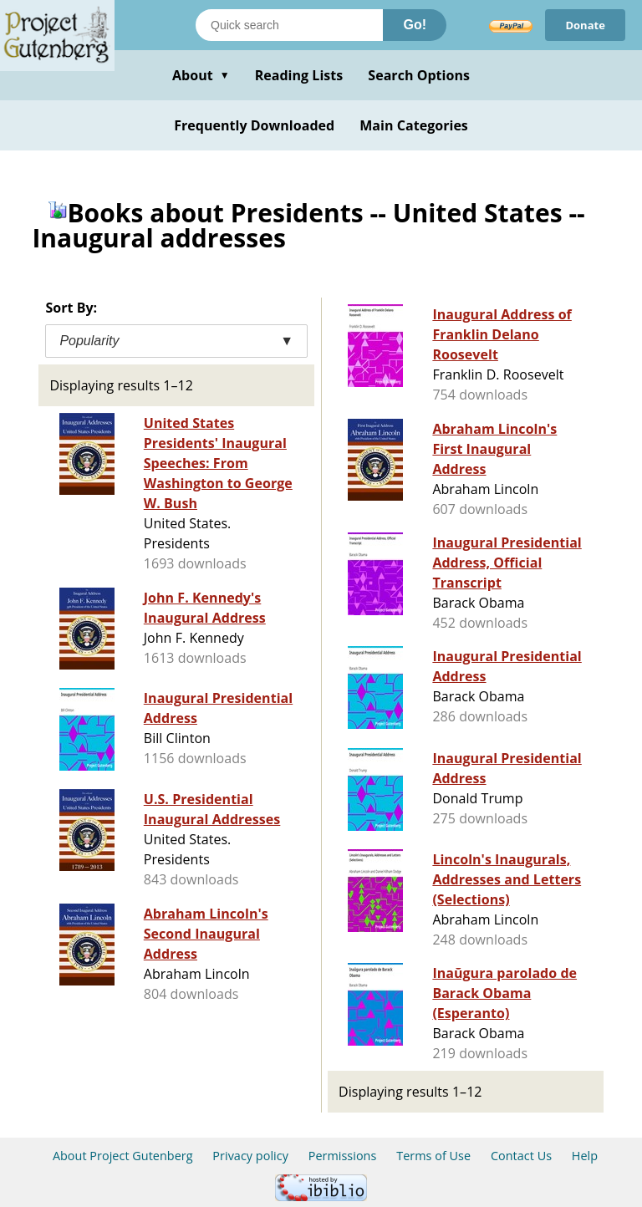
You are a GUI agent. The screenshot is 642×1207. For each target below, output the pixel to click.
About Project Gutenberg (123, 1156)
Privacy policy (250, 1156)
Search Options (419, 75)
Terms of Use (433, 1156)
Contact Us (521, 1156)
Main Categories (413, 125)
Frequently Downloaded (254, 125)
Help (585, 1156)
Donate (585, 25)
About (201, 75)
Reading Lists (299, 75)
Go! (414, 25)
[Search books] (289, 25)
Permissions (342, 1156)
